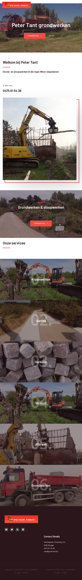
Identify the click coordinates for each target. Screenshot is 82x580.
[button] (34, 36)
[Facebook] (6, 529)
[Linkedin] (23, 529)
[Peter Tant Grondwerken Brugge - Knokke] (16, 5)
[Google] (17, 529)
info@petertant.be (51, 551)
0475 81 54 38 (49, 548)
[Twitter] (12, 529)
